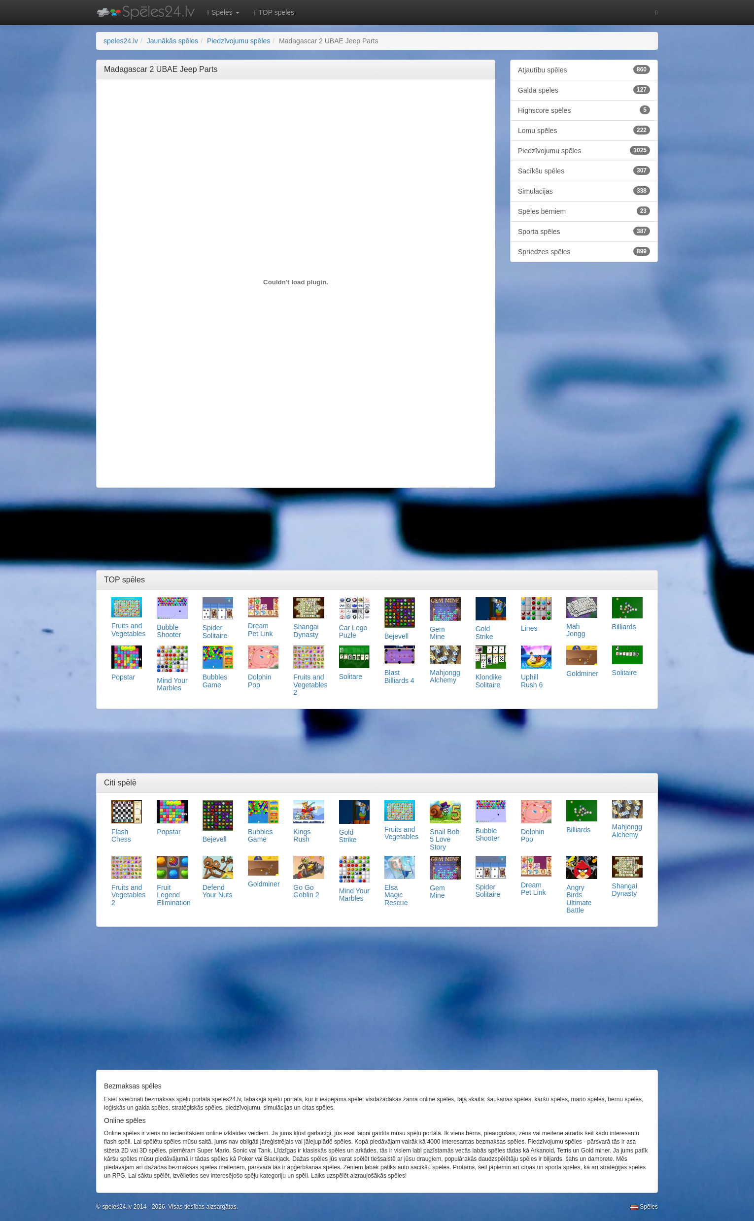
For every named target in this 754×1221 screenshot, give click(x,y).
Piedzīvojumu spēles (584, 150)
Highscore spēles (584, 109)
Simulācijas (584, 190)
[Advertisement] (295, 109)
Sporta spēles (584, 231)
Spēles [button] (223, 12)
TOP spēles (274, 12)
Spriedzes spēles (584, 251)
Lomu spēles (584, 130)
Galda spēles (584, 89)
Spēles (644, 1206)
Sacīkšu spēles (584, 170)
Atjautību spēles (584, 69)
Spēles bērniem (584, 210)
